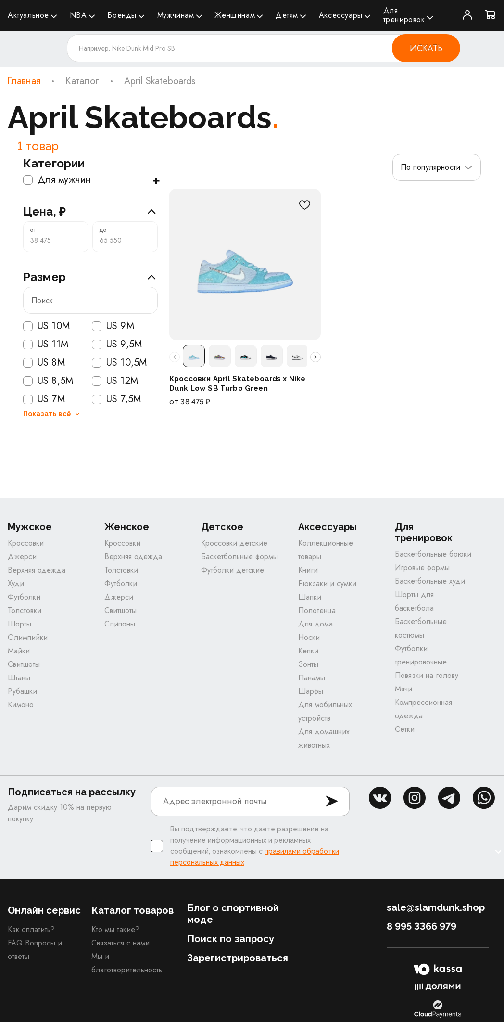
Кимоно (21, 705)
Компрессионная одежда (423, 710)
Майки (19, 651)
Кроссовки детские (234, 543)
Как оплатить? (31, 930)
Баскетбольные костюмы (421, 629)
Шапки (309, 597)
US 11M (45, 344)
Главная (23, 81)
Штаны (19, 678)
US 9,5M (117, 344)
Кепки (308, 651)
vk (380, 799)
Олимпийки (28, 638)
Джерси (22, 557)
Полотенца (317, 611)
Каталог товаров (132, 911)
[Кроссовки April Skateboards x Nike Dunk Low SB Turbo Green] (245, 264)
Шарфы (310, 692)
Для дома (315, 624)
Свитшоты (24, 665)
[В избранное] (304, 205)
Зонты (308, 665)
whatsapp (484, 799)
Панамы (311, 678)
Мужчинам (175, 15)
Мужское (30, 528)
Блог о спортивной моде (233, 914)
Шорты (19, 624)
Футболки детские (232, 570)
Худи (16, 584)
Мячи (403, 689)
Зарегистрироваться (237, 959)
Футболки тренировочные (421, 656)
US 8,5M (48, 381)
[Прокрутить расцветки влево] (174, 357)
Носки (309, 638)
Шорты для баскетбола (414, 602)
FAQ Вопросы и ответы (35, 950)
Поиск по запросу (230, 939)
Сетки (405, 730)
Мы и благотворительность (126, 964)
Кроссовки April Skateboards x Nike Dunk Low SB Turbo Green (237, 383)
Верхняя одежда (36, 570)
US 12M (115, 381)
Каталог (82, 81)
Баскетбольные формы (239, 557)
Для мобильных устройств (325, 712)
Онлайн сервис (44, 911)
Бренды (122, 15)
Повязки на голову (426, 676)
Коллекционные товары (325, 550)
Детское (222, 528)
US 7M (44, 399)
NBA (78, 15)
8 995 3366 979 (421, 927)
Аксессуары (341, 15)
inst (414, 799)
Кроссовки (26, 543)
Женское (126, 528)
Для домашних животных (324, 739)
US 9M (113, 326)
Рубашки (22, 692)
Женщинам (234, 15)
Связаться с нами (120, 943)
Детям (287, 15)
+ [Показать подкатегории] (156, 180)
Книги (308, 570)
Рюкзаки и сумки (327, 584)
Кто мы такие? (115, 930)
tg (449, 799)
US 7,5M (116, 399)
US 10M (46, 326)
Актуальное (28, 15)
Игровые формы (422, 568)
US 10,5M (119, 363)
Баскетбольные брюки (433, 555)
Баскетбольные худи (430, 582)
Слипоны (119, 624)
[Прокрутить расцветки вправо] (315, 357)
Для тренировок (404, 15)
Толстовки (24, 611)
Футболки (24, 597)
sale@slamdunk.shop (436, 908)
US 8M (44, 363)
